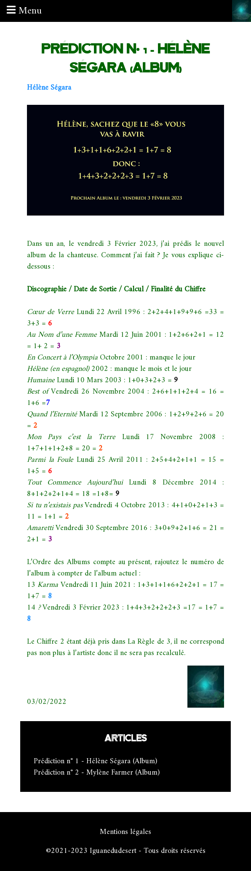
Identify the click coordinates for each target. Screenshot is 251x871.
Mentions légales (125, 832)
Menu (24, 11)
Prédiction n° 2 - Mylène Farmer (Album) (97, 772)
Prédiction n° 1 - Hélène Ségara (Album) (95, 761)
